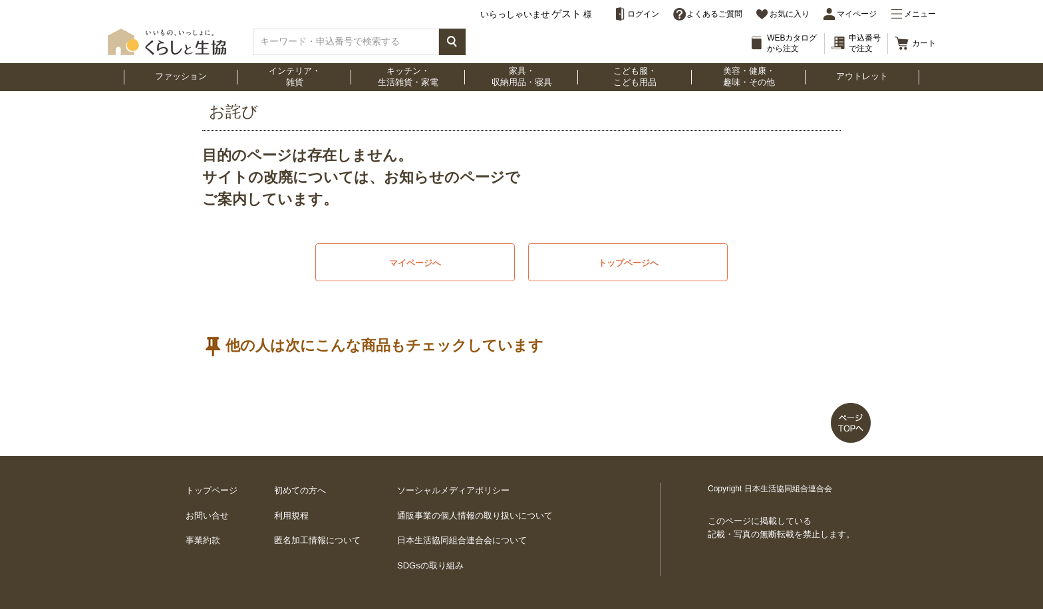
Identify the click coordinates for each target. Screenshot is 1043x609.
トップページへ (628, 263)
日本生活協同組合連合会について (462, 540)
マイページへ (415, 263)
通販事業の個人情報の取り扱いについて (475, 516)
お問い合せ (207, 516)
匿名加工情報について (317, 540)
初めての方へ (300, 490)
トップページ (211, 490)
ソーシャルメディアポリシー (453, 490)
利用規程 (291, 516)
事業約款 (203, 540)
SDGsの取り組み (430, 565)
